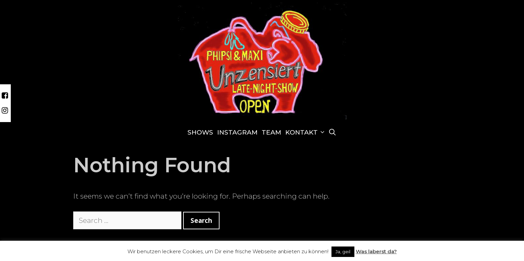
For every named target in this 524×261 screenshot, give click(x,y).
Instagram (237, 132)
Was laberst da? (376, 251)
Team (271, 132)
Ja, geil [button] (343, 251)
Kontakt (305, 132)
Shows (200, 132)
